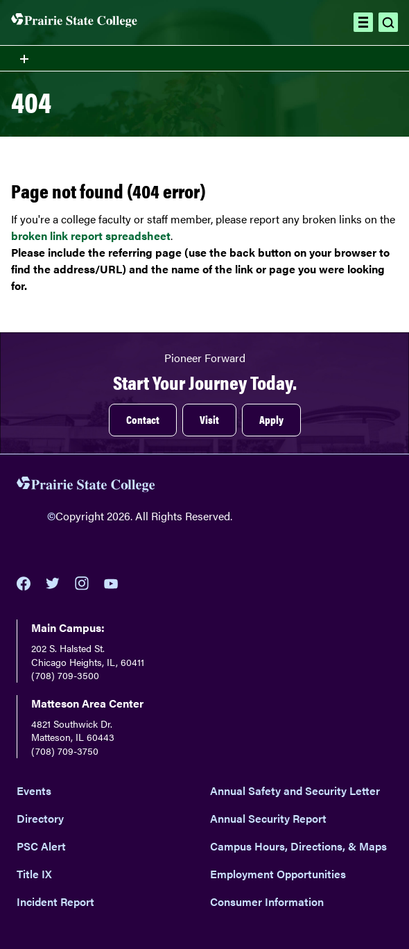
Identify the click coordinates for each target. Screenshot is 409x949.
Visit (209, 419)
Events (34, 790)
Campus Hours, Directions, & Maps (298, 846)
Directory (40, 818)
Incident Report (55, 901)
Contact (142, 419)
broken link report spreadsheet (91, 235)
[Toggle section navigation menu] (204, 58)
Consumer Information (267, 901)
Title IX (34, 874)
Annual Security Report (268, 818)
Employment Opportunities (278, 874)
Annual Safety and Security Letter (295, 790)
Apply (271, 419)
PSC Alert (41, 846)
